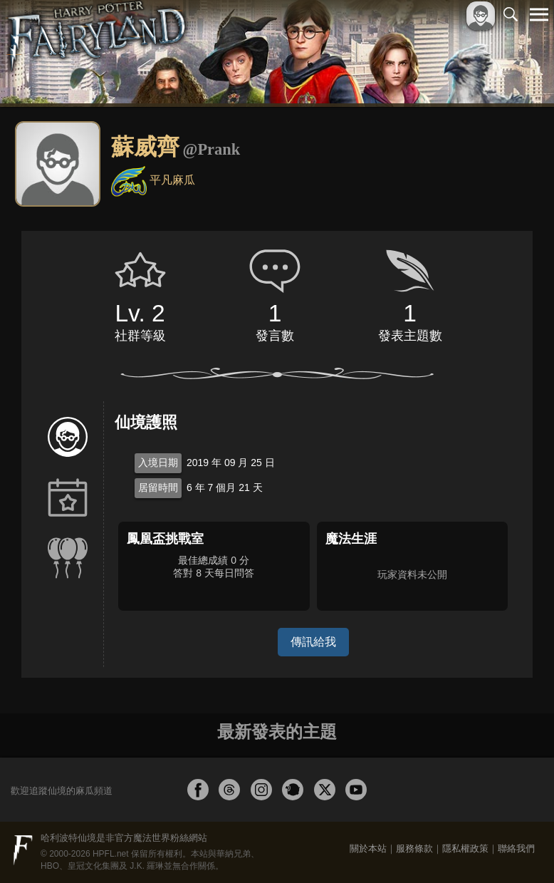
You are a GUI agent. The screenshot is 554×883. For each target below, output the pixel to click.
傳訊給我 (313, 642)
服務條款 (414, 848)
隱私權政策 (465, 848)
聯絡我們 (516, 848)
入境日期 (158, 462)
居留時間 (158, 487)
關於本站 (368, 848)
